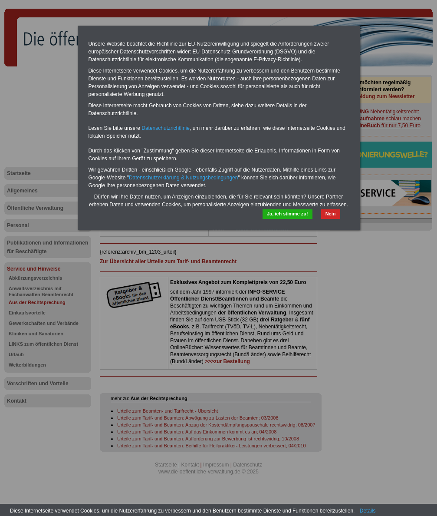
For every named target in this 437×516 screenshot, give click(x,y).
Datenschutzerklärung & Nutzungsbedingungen (183, 178)
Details (368, 511)
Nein (330, 213)
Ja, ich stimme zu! (287, 213)
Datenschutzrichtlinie (165, 128)
